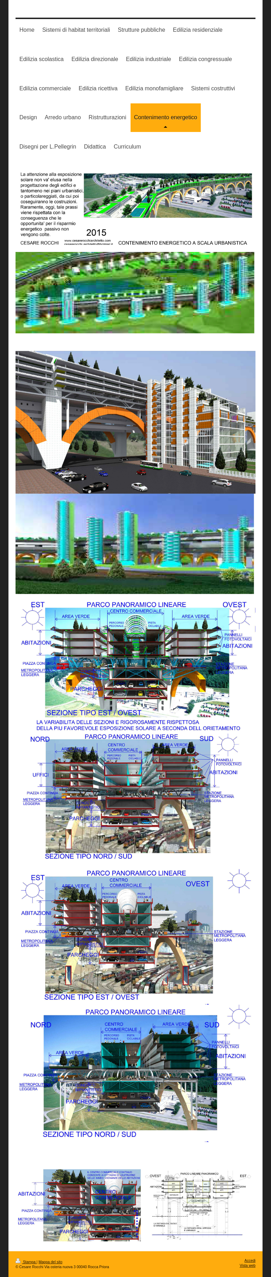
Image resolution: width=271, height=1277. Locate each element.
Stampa (26, 1262)
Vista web (247, 1265)
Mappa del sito (50, 1262)
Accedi (250, 1261)
